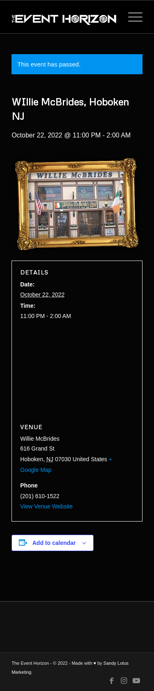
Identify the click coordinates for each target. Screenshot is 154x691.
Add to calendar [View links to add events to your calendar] (54, 543)
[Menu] (131, 16)
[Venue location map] (77, 372)
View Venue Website (46, 506)
